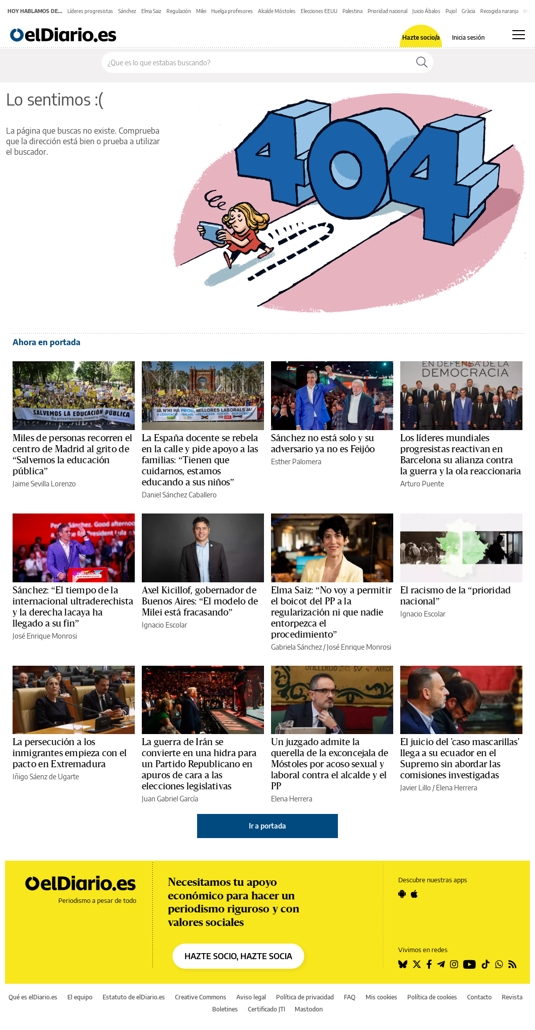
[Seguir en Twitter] (416, 964)
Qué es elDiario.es (33, 997)
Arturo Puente (422, 483)
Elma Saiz (151, 11)
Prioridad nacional (387, 11)
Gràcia (468, 11)
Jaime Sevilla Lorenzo (44, 483)
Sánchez (127, 11)
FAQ (349, 997)
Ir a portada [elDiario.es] (267, 825)
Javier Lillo (415, 787)
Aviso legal (251, 997)
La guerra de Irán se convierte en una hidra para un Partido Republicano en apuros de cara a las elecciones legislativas (199, 764)
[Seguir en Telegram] (441, 964)
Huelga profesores (232, 11)
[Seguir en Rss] (512, 964)
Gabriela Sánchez (296, 647)
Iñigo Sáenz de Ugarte (46, 776)
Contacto (479, 997)
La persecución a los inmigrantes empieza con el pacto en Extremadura (70, 753)
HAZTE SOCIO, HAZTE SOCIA (238, 956)
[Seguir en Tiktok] (485, 964)
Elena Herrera (291, 798)
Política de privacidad (305, 997)
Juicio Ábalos (426, 11)
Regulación (178, 11)
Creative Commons (200, 997)
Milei (201, 11)
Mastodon (309, 1009)
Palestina (352, 11)
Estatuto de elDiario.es (134, 997)
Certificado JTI (266, 1009)
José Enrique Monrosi (45, 636)
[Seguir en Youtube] (469, 964)
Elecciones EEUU (319, 11)
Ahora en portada (46, 342)
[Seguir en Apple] (414, 893)
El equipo (80, 997)
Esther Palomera (296, 461)
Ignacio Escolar (164, 625)
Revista (512, 997)
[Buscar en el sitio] (256, 62)
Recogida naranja (499, 11)
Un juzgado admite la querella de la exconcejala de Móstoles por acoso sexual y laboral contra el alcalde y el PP (329, 764)
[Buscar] (421, 62)
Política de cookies (432, 997)
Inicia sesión (468, 38)
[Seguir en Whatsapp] (499, 964)
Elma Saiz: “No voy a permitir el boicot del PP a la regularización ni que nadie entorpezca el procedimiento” (331, 612)
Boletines (225, 1009)
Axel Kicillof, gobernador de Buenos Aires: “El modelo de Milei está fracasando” (200, 601)
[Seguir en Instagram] (454, 964)
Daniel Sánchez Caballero (179, 494)
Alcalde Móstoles (277, 11)
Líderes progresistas (90, 11)
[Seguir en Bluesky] (402, 964)
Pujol (451, 11)
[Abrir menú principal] (518, 34)
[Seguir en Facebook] (429, 964)
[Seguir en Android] (402, 893)
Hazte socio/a (421, 38)
